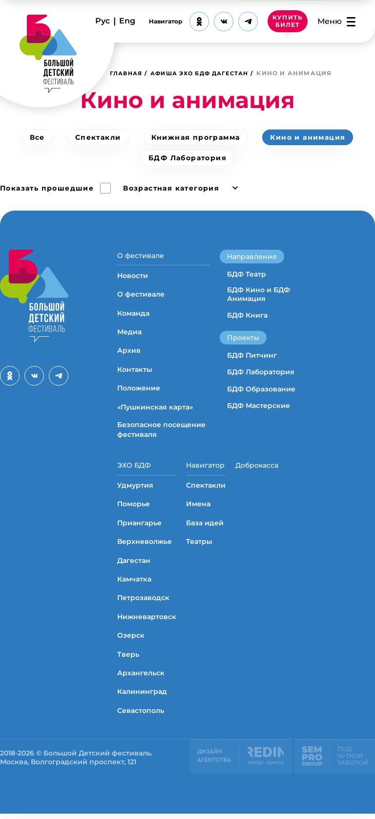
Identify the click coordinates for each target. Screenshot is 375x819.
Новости (132, 278)
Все (37, 137)
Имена (198, 509)
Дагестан (133, 565)
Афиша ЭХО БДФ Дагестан (207, 73)
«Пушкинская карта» (155, 409)
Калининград (142, 696)
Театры (199, 546)
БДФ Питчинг (252, 355)
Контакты (134, 371)
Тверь (128, 659)
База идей (205, 528)
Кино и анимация (307, 137)
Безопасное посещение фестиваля (161, 432)
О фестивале (140, 255)
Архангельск (141, 678)
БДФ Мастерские (258, 405)
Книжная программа (195, 137)
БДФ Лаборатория (187, 157)
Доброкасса (256, 468)
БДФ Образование (261, 389)
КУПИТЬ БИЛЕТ (287, 21)
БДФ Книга (247, 315)
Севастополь (140, 715)
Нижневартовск (146, 622)
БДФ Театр (246, 274)
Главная (127, 73)
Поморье (133, 509)
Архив (129, 353)
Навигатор (165, 21)
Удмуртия (135, 490)
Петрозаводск (143, 603)
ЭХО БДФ (134, 468)
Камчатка (134, 584)
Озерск (131, 640)
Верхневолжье (144, 546)
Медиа (129, 334)
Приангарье (139, 528)
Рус (102, 20)
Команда (133, 315)
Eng (127, 20)
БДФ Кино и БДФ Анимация (258, 294)
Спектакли (98, 137)
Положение (138, 391)
